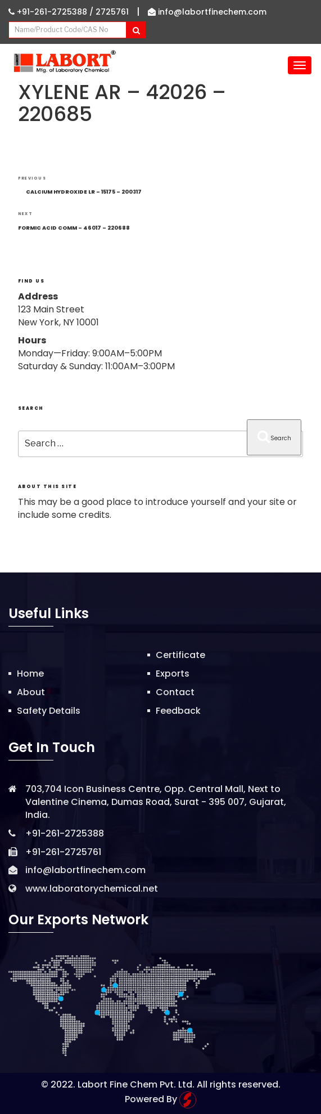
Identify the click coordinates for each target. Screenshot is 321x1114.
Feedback (178, 710)
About (31, 692)
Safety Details (48, 710)
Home (30, 673)
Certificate (180, 654)
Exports (172, 673)
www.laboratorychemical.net (91, 888)
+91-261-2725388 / (52, 11)
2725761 (112, 11)
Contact (175, 692)
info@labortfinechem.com (207, 11)
